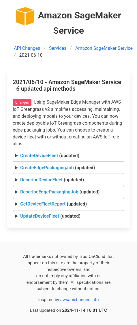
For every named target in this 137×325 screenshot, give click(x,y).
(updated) (49, 155)
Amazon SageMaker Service (104, 48)
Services (57, 48)
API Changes (27, 48)
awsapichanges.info (79, 299)
